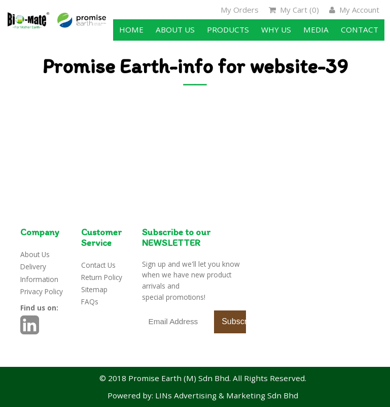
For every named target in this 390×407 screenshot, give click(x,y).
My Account (354, 10)
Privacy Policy (41, 291)
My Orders (240, 10)
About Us (35, 254)
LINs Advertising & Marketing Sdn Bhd (226, 395)
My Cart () (294, 10)
